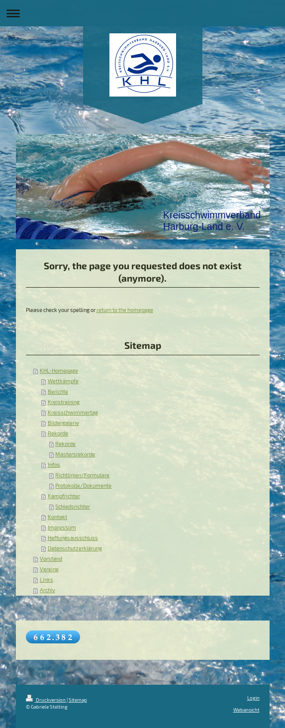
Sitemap (78, 700)
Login (253, 698)
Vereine (49, 569)
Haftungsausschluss (73, 538)
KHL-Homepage (59, 371)
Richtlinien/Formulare (82, 475)
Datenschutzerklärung (75, 548)
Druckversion (46, 700)
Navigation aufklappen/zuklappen (142, 13)
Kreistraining (64, 402)
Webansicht (246, 710)
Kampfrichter (64, 496)
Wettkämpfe (63, 381)
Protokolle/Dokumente (83, 486)
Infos (54, 465)
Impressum (62, 527)
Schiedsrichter (72, 507)
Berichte (58, 392)
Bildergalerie (63, 423)
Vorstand (51, 559)
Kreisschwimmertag (73, 413)
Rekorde (58, 433)
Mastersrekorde (75, 454)
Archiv (47, 590)
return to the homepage (124, 310)
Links (46, 580)
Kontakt (57, 517)
